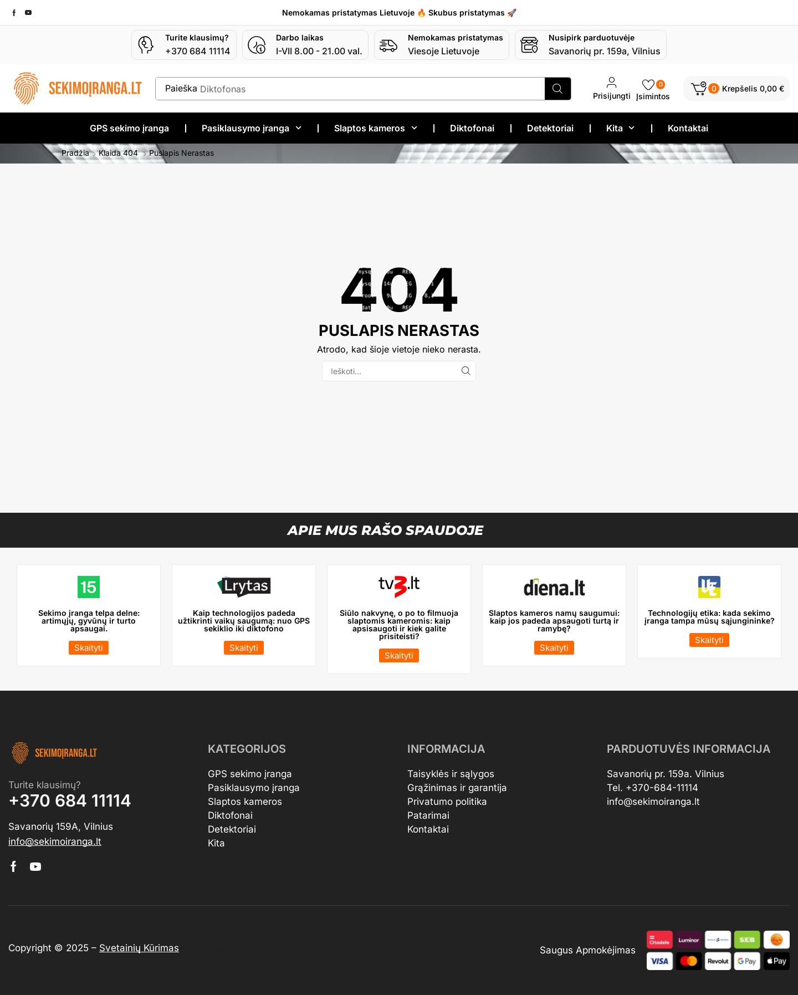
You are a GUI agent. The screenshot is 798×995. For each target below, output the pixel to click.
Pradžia (75, 153)
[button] (736, 88)
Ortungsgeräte (214, 947)
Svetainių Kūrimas (139, 947)
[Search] (558, 89)
